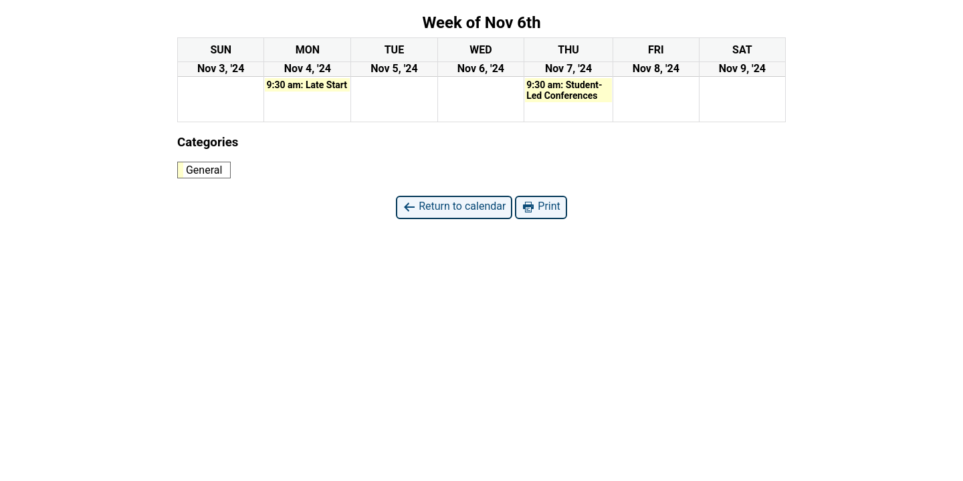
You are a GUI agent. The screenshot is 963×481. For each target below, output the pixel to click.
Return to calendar (454, 207)
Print (541, 207)
